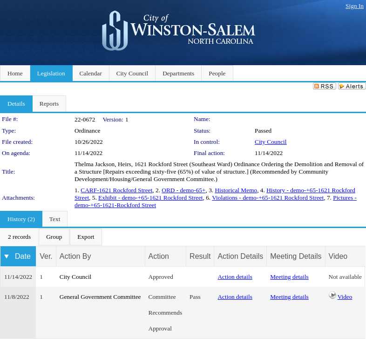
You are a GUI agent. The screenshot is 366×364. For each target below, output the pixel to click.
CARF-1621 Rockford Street (116, 190)
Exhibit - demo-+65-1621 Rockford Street (150, 197)
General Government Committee (100, 296)
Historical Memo (236, 190)
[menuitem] (19, 237)
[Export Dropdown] (86, 237)
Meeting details (289, 276)
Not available (345, 276)
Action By (75, 256)
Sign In (355, 5)
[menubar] (51, 237)
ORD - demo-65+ (183, 190)
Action (159, 256)
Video (345, 296)
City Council (271, 141)
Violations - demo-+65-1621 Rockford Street (268, 197)
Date (23, 256)
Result (200, 256)
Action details (234, 276)
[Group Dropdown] (54, 237)
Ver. (46, 256)
